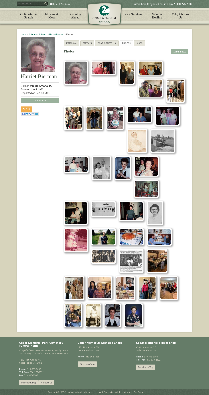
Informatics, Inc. (124, 392)
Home (54, 4)
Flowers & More (52, 15)
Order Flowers (40, 100)
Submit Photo (179, 51)
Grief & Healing (157, 15)
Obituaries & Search (28, 15)
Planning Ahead (75, 15)
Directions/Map (29, 382)
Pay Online (139, 392)
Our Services (133, 14)
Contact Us (46, 382)
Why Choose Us (180, 15)
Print (26, 109)
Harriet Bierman (56, 34)
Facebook (65, 4)
